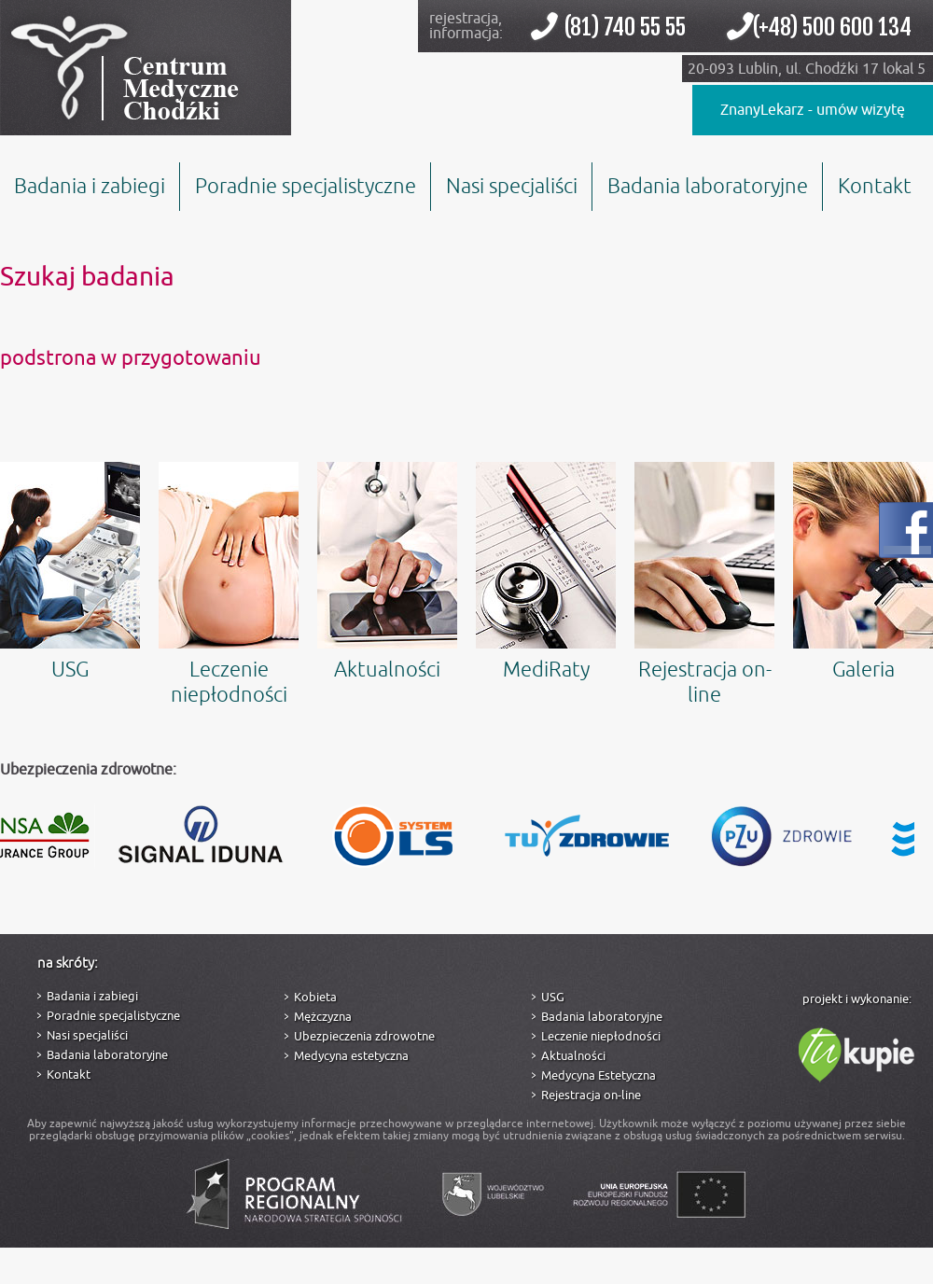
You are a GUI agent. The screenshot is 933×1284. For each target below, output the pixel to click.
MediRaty (546, 572)
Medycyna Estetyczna (598, 1075)
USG (70, 572)
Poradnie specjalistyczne (305, 187)
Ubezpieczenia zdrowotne (364, 1036)
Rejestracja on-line (704, 585)
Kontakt (875, 187)
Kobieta (315, 997)
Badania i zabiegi (89, 187)
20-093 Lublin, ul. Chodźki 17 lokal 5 (807, 69)
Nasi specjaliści (512, 187)
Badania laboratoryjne (707, 187)
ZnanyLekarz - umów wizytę (812, 110)
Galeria (863, 572)
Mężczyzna (323, 1017)
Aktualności (387, 572)
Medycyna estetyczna (351, 1056)
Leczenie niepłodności (229, 585)
